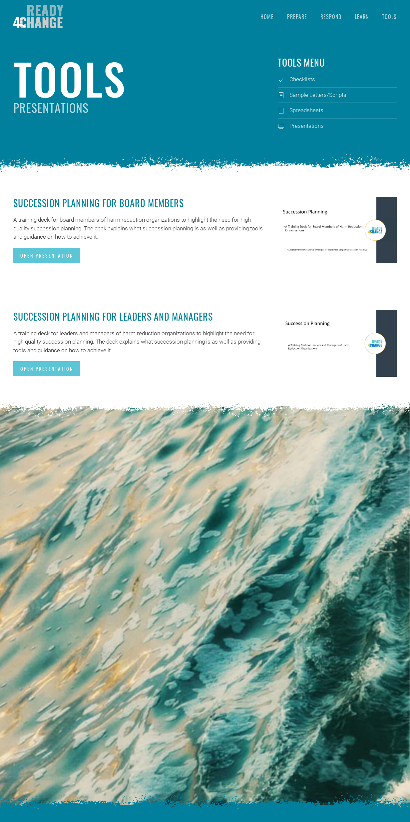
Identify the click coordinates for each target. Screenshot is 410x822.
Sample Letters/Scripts (317, 95)
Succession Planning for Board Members (98, 203)
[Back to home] (38, 16)
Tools (389, 17)
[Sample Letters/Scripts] (281, 95)
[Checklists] (281, 79)
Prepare (297, 17)
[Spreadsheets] (281, 110)
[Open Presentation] (337, 229)
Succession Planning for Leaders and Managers (113, 316)
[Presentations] (281, 126)
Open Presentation (46, 255)
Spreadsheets (306, 110)
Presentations (306, 126)
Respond (330, 17)
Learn (362, 17)
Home (267, 17)
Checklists (302, 79)
